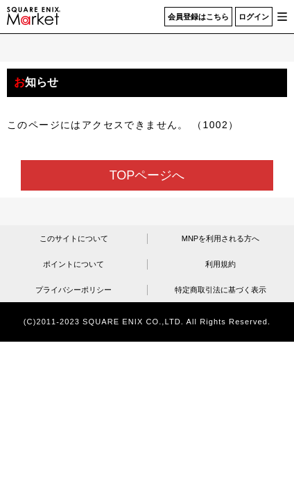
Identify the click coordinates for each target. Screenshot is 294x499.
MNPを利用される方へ (220, 238)
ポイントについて (73, 264)
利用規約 (220, 264)
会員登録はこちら (198, 16)
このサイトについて (74, 238)
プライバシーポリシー (73, 290)
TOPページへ (147, 175)
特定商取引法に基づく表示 (220, 290)
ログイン (254, 16)
